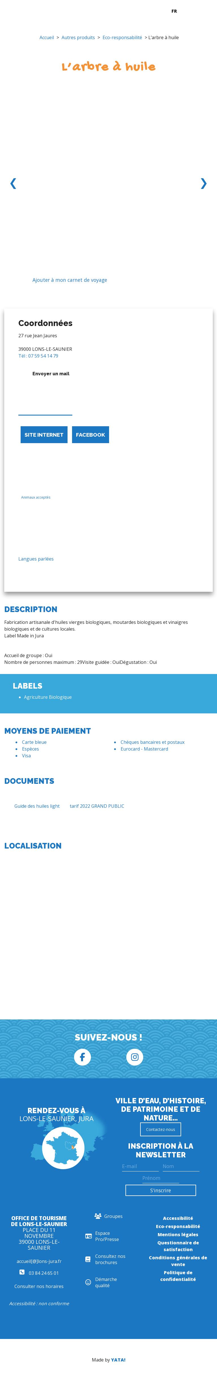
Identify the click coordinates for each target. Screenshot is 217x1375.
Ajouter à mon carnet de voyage (65, 280)
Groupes (108, 1216)
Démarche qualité (101, 1282)
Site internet (44, 435)
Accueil (47, 37)
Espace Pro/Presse (102, 1236)
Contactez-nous (160, 1129)
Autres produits (78, 37)
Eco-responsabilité (122, 37)
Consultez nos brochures (105, 1259)
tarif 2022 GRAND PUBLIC (92, 806)
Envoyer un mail (45, 391)
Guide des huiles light (32, 806)
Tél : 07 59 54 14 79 (38, 356)
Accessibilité (178, 1218)
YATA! (118, 1360)
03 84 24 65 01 (39, 1273)
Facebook (90, 435)
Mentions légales (178, 1234)
